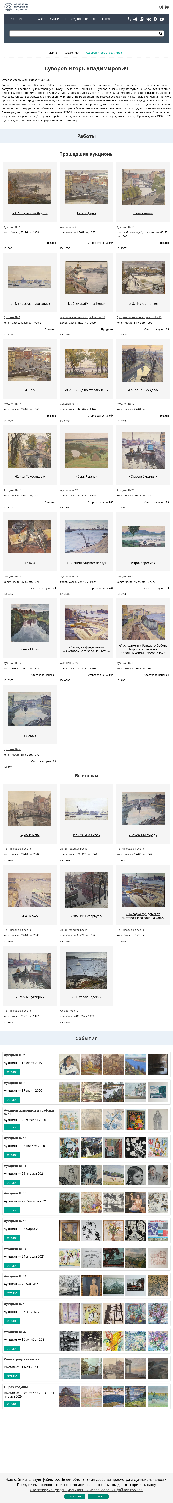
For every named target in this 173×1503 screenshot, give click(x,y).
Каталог (11, 1072)
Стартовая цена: (98, 242)
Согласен (75, 1496)
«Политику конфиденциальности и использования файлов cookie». (86, 1489)
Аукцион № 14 (12, 403)
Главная (15, 19)
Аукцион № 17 (125, 576)
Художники (79, 19)
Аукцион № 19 (69, 663)
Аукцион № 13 (125, 227)
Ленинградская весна (17, 848)
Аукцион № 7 (68, 227)
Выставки (38, 19)
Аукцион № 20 (125, 490)
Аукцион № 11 (69, 403)
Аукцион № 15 (69, 576)
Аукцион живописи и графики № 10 (82, 317)
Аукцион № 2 (12, 227)
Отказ (98, 1496)
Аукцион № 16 (12, 576)
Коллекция (101, 19)
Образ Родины (69, 1010)
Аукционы (58, 19)
